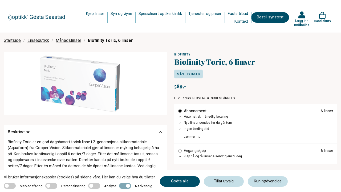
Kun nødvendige (268, 181)
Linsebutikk (38, 40)
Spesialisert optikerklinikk (160, 13)
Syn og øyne (121, 13)
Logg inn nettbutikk (301, 22)
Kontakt (241, 21)
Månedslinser (68, 40)
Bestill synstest (270, 17)
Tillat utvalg (224, 181)
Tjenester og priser (204, 13)
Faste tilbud (238, 13)
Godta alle (180, 181)
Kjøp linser (95, 13)
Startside (12, 40)
